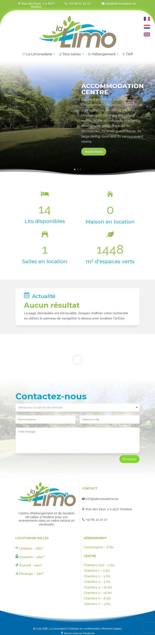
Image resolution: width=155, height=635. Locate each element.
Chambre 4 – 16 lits (98, 587)
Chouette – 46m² (29, 557)
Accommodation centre (112, 89)
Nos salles (70, 54)
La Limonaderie (37, 54)
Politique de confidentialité (84, 628)
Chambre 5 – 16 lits (98, 593)
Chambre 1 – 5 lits (97, 570)
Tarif (128, 54)
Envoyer (129, 459)
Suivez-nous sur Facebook (77, 633)
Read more (94, 152)
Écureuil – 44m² (28, 565)
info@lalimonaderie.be (102, 499)
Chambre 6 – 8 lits (97, 598)
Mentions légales (112, 628)
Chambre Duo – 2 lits (99, 565)
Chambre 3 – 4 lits (97, 581)
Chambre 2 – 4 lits (97, 576)
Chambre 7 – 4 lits (97, 604)
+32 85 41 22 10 (96, 519)
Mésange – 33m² (29, 573)
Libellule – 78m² (29, 548)
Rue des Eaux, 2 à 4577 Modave (108, 509)
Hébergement (102, 54)
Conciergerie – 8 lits (99, 547)
